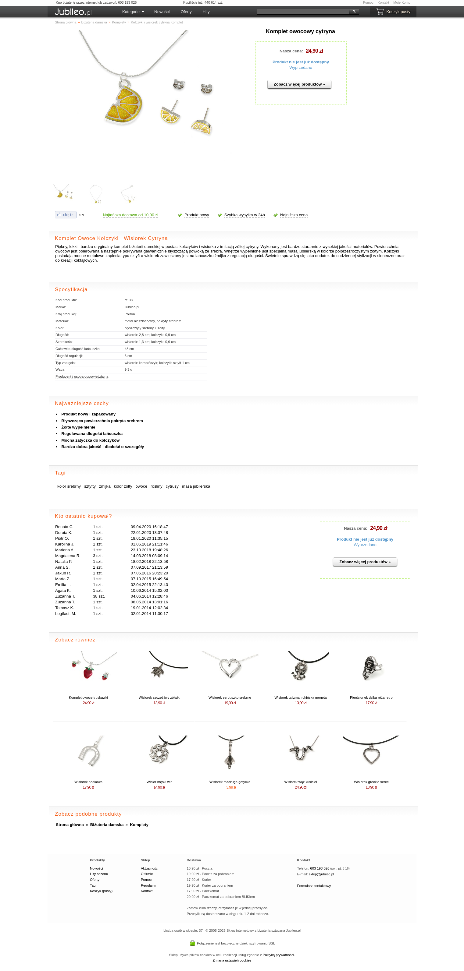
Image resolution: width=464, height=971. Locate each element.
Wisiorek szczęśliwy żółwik (159, 697)
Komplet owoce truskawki (88, 697)
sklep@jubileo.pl (321, 874)
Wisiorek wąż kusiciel (300, 782)
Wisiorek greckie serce (371, 782)
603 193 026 (319, 868)
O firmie (147, 874)
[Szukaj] (303, 12)
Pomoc (368, 2)
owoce (142, 486)
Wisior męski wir (159, 782)
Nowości (162, 11)
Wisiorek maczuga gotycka (230, 782)
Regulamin (149, 885)
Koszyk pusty (398, 11)
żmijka (105, 486)
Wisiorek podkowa (88, 782)
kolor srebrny (69, 486)
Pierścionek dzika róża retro (371, 697)
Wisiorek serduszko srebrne (230, 697)
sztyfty (90, 486)
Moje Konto (401, 2)
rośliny (156, 486)
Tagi (93, 885)
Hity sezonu (99, 874)
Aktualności (150, 868)
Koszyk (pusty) (101, 891)
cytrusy (172, 486)
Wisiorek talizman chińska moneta (300, 697)
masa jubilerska (196, 486)
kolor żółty (123, 486)
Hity (206, 11)
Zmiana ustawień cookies (231, 960)
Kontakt (383, 2)
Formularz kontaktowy (314, 886)
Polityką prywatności (278, 955)
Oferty (185, 11)
